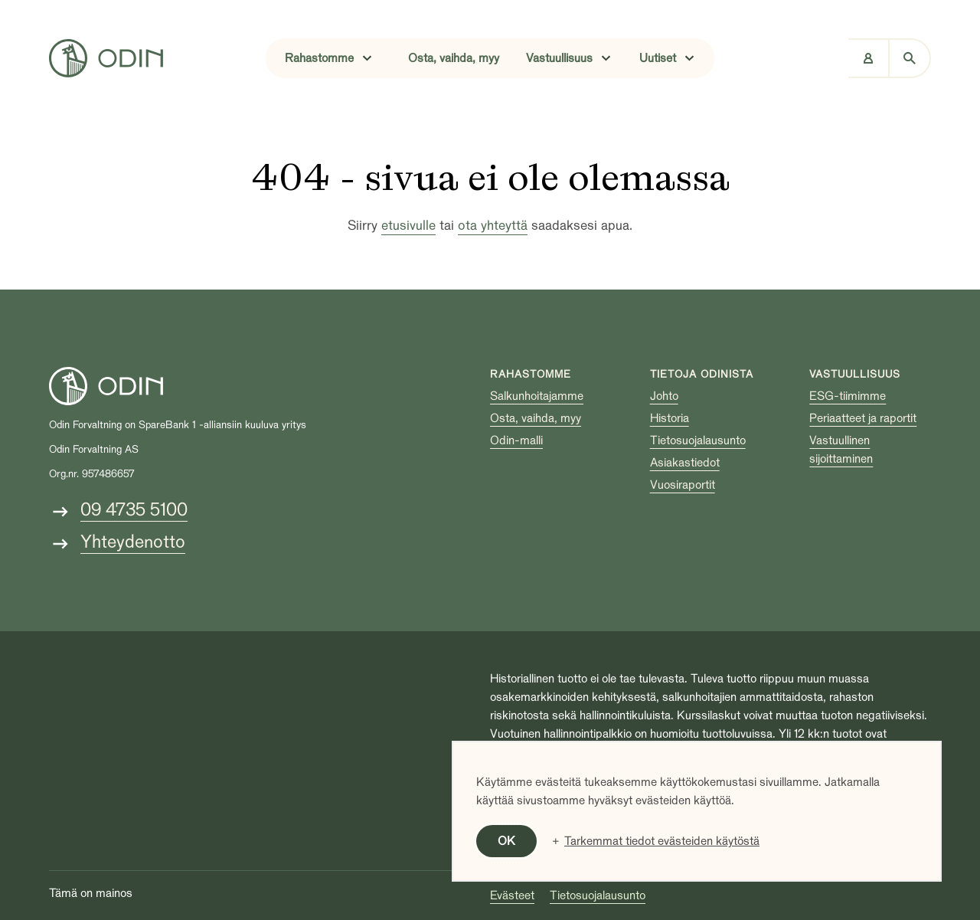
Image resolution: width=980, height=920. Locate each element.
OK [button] (506, 841)
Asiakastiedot (685, 462)
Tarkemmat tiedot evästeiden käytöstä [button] (662, 841)
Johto (664, 396)
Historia (669, 418)
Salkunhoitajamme (536, 396)
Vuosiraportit (682, 485)
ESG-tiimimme (847, 396)
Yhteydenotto (132, 542)
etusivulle (408, 225)
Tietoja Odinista (701, 374)
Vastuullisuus (854, 374)
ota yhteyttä (493, 225)
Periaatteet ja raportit (862, 418)
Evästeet (512, 895)
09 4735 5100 (134, 510)
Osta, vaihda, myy (453, 58)
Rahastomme (530, 374)
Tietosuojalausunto (698, 440)
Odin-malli (516, 440)
